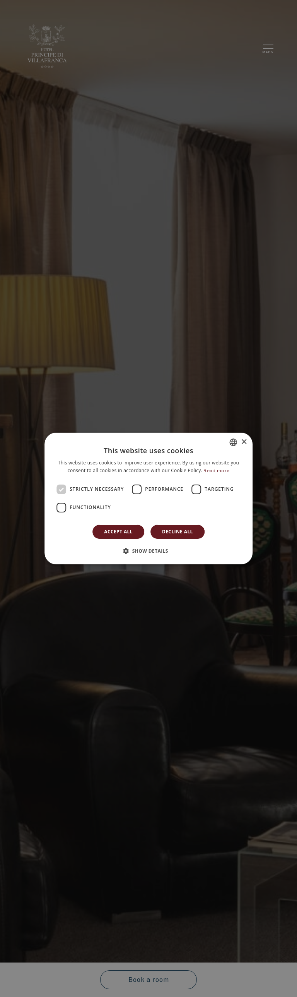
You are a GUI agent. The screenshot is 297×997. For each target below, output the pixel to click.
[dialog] (148, 498)
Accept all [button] (118, 531)
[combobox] (233, 442)
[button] (148, 551)
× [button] (244, 442)
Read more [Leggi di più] (216, 470)
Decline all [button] (177, 531)
